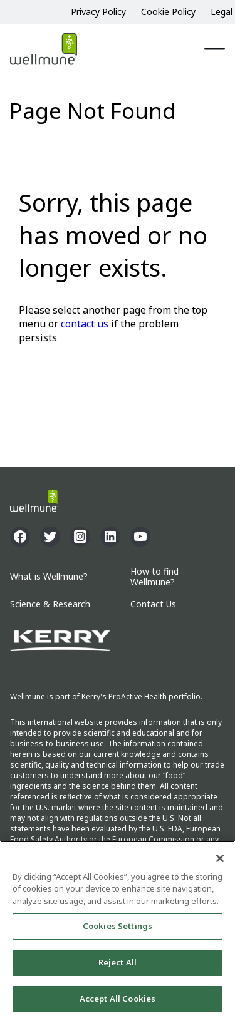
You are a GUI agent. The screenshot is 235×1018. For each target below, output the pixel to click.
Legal (221, 12)
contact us (84, 324)
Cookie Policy (168, 12)
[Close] (220, 860)
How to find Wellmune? (154, 577)
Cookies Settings (117, 927)
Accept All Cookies (117, 1000)
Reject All (117, 964)
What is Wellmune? (49, 577)
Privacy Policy (98, 12)
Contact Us (153, 604)
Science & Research (50, 604)
